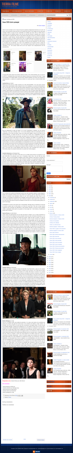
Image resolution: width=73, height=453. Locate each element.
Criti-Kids (49, 48)
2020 (50, 195)
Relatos (49, 39)
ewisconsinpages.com (51, 448)
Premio (48, 57)
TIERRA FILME (10, 3)
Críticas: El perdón (57, 132)
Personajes (49, 35)
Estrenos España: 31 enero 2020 (57, 230)
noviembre (52, 197)
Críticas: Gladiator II (57, 115)
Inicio (25, 439)
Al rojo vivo (49, 55)
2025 (50, 185)
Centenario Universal (51, 41)
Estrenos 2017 (58, 11)
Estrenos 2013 (23, 15)
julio (51, 205)
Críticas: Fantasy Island (55, 216)
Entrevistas (49, 30)
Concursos (49, 52)
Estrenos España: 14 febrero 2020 (57, 218)
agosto (51, 203)
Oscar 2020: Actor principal (55, 238)
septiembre (52, 201)
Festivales (49, 25)
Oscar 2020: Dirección (54, 236)
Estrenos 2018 (49, 11)
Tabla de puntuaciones (29, 11)
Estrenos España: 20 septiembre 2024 (61, 352)
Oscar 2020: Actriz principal (55, 240)
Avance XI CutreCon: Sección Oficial (61, 83)
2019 (50, 256)
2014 (50, 266)
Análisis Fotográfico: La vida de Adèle (61, 359)
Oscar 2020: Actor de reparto (56, 244)
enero (51, 254)
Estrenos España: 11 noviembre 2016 (61, 64)
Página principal (5, 11)
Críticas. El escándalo (54, 220)
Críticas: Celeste (56, 142)
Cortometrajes (50, 46)
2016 (50, 262)
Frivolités (49, 44)
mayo (51, 209)
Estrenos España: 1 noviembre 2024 (61, 336)
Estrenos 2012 (32, 15)
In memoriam (50, 28)
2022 (50, 191)
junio (51, 207)
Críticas (49, 21)
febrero (51, 213)
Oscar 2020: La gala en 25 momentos (58, 228)
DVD (48, 43)
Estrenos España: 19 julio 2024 (59, 107)
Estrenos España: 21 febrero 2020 (57, 214)
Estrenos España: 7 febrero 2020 (57, 226)
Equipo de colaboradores (52, 15)
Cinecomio (49, 53)
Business (49, 386)
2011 (50, 272)
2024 (50, 187)
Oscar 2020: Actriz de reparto (56, 242)
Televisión (49, 32)
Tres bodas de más (57, 99)
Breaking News (50, 382)
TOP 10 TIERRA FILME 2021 (17, 11)
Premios (9, 397)
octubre (51, 199)
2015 (50, 264)
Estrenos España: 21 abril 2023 (60, 91)
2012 (50, 270)
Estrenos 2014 (14, 15)
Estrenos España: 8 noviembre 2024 (61, 328)
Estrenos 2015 (5, 15)
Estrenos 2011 (41, 15)
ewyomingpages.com (59, 448)
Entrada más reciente (7, 439)
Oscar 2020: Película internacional (57, 234)
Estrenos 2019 (40, 11)
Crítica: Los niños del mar (55, 224)
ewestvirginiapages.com (42, 448)
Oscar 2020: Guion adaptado (56, 250)
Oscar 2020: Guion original (55, 252)
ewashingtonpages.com (33, 448)
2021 (50, 193)
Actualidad (49, 23)
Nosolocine (49, 50)
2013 (50, 268)
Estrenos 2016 (67, 11)
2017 (50, 260)
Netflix (48, 34)
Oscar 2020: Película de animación (57, 246)
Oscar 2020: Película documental (57, 248)
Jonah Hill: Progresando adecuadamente (62, 124)
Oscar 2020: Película (54, 232)
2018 (50, 258)
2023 (50, 189)
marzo (51, 211)
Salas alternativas (51, 37)
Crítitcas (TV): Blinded (54, 222)
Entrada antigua (40, 440)
